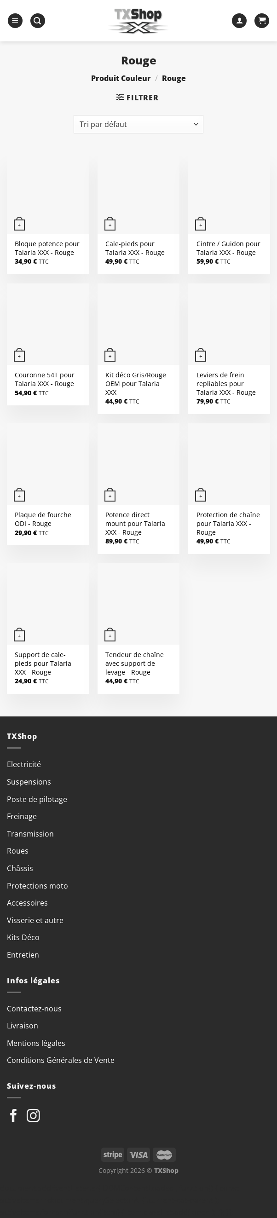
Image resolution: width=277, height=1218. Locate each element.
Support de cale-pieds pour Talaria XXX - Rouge (43, 663)
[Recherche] (37, 21)
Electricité (24, 764)
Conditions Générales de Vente (61, 1060)
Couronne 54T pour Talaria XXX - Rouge (45, 379)
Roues (18, 851)
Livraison (22, 1026)
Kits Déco (23, 937)
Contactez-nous (34, 1009)
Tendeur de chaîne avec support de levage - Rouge (134, 663)
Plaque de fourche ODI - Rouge (43, 519)
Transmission (30, 834)
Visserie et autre (35, 920)
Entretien (23, 955)
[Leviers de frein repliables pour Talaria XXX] (229, 324)
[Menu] (15, 21)
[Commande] (138, 124)
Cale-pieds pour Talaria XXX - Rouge (135, 248)
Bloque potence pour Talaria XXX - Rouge (47, 248)
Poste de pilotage (37, 799)
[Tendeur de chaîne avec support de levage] (138, 604)
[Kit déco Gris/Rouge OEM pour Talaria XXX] (138, 324)
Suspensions (29, 782)
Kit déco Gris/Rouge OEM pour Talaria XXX (135, 383)
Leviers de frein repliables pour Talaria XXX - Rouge (226, 383)
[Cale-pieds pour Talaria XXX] (138, 193)
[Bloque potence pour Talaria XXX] (48, 193)
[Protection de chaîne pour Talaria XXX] (229, 464)
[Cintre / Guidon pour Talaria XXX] (229, 193)
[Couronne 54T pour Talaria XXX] (48, 324)
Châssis (20, 868)
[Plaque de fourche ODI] (48, 464)
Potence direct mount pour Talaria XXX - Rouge (135, 523)
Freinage (22, 816)
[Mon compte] (239, 21)
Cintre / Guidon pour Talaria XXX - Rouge (228, 248)
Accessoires (27, 903)
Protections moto (37, 886)
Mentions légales (36, 1043)
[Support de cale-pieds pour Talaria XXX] (48, 604)
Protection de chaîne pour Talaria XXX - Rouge (228, 523)
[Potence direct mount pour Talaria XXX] (138, 464)
